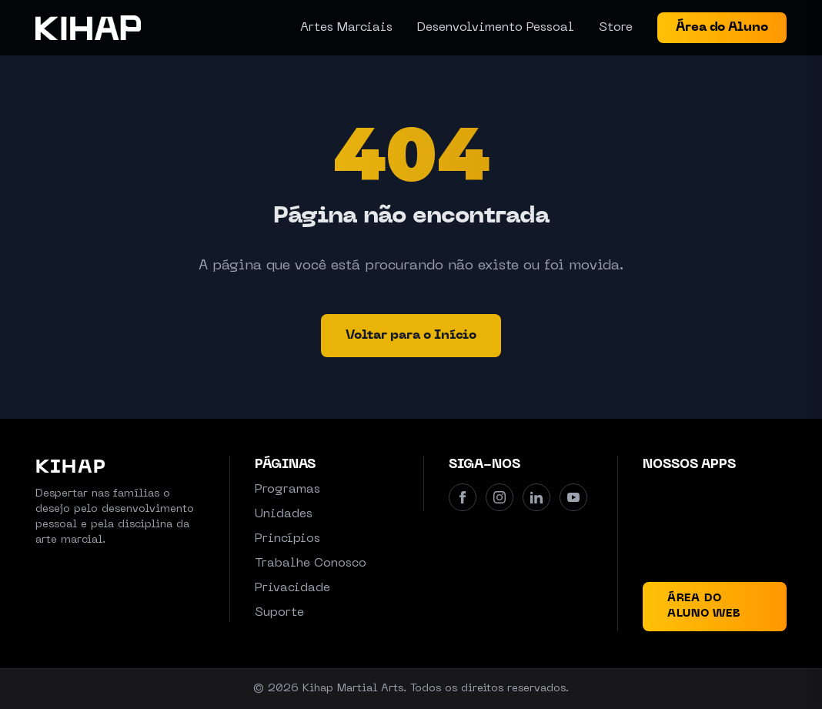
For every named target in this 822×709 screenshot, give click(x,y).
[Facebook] (462, 497)
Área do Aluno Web (703, 606)
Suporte (279, 613)
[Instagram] (499, 497)
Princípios (287, 539)
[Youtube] (573, 497)
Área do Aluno (722, 28)
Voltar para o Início (411, 335)
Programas (287, 489)
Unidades (283, 514)
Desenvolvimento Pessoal (495, 28)
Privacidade (292, 588)
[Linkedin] (536, 497)
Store (616, 28)
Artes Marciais (346, 28)
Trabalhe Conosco (310, 563)
